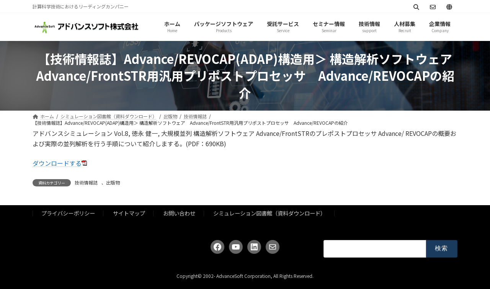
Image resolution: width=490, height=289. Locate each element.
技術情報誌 (86, 182)
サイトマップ (129, 213)
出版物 (113, 182)
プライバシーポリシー (68, 213)
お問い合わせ (179, 213)
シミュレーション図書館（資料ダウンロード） (269, 213)
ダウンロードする (57, 163)
